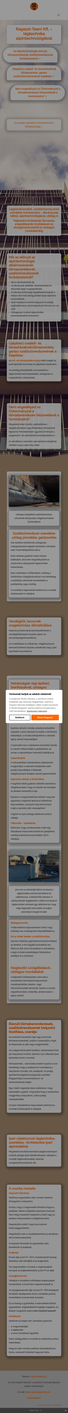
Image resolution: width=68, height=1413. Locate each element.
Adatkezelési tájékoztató (37, 711)
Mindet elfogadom (45, 718)
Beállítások (19, 718)
